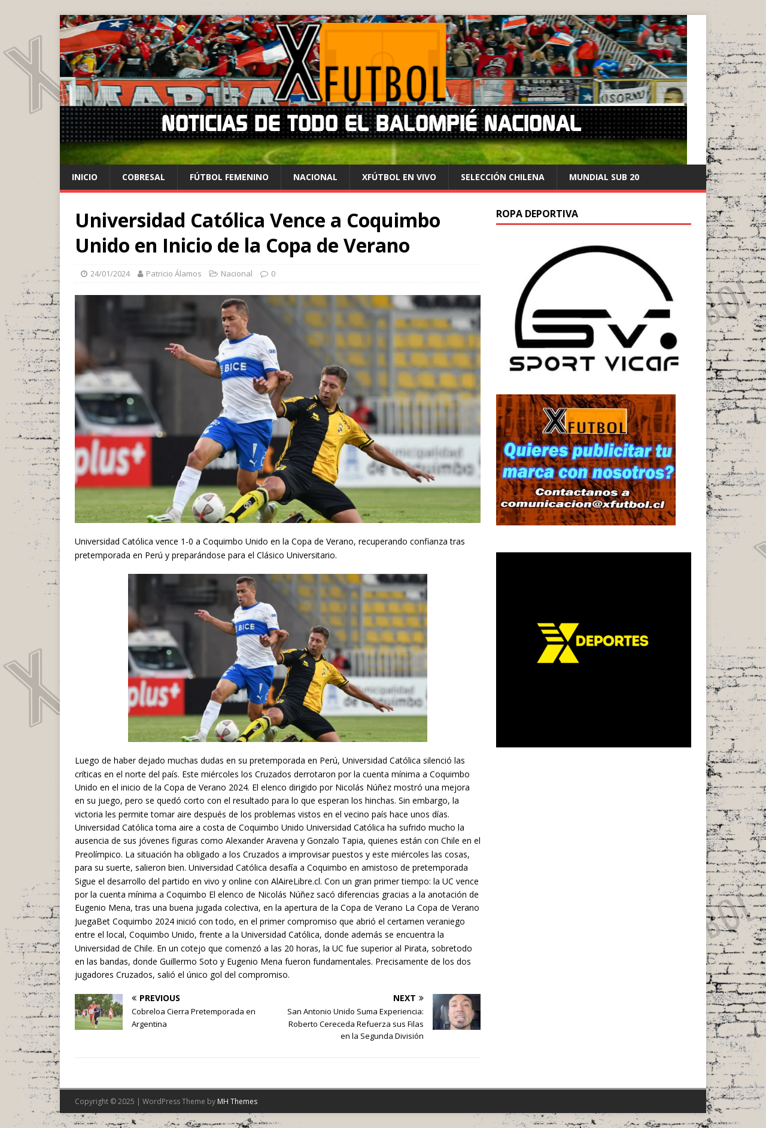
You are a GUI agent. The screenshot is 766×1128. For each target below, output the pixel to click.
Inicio (85, 177)
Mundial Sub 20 (604, 177)
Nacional (315, 177)
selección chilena (503, 177)
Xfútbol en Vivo (399, 177)
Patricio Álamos (174, 273)
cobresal (143, 177)
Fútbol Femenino (229, 177)
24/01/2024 (110, 273)
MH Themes (237, 1101)
